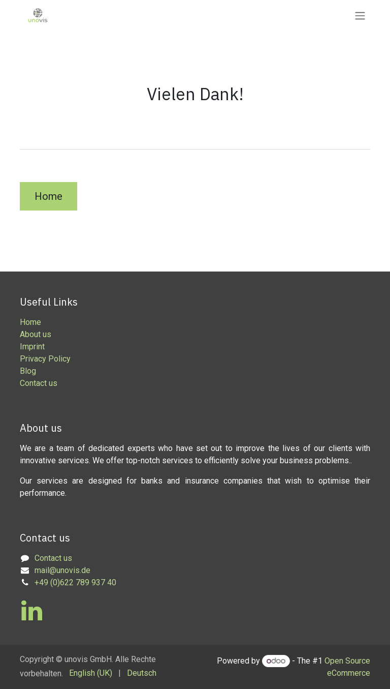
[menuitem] (90, 673)
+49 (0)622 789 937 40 (75, 582)
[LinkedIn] (31, 610)
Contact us (38, 383)
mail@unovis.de (62, 570)
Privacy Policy (45, 359)
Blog (28, 371)
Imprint (32, 346)
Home (48, 196)
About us (35, 334)
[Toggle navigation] (360, 15)
